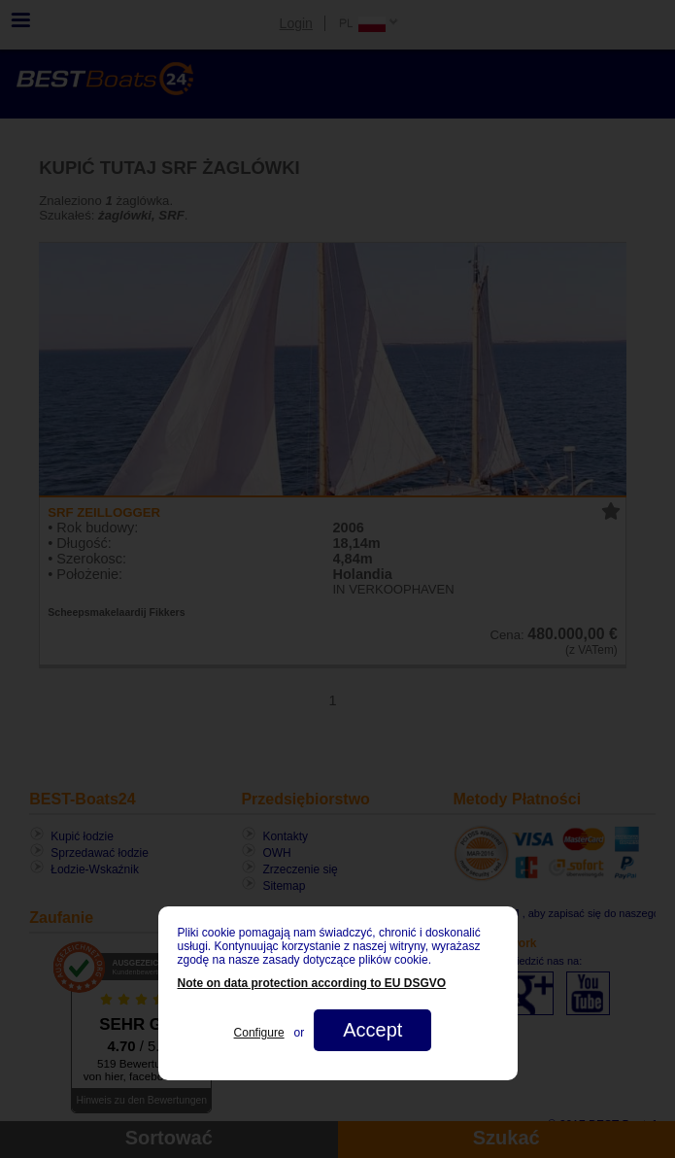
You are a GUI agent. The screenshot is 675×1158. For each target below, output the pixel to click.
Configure (259, 1032)
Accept (372, 1029)
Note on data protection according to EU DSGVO (312, 983)
